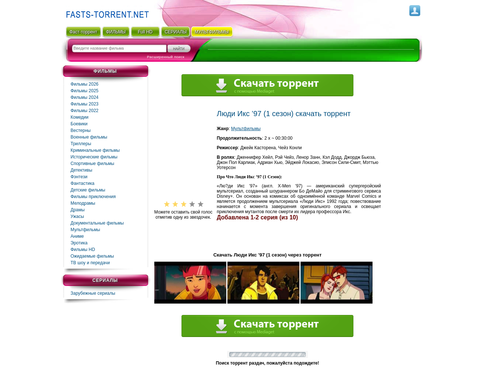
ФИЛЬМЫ (116, 32)
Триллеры (81, 143)
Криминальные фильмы (95, 150)
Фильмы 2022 (84, 110)
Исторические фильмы (94, 156)
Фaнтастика (82, 183)
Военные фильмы (89, 137)
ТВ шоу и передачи (90, 262)
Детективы (81, 170)
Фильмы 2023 (84, 104)
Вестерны (81, 130)
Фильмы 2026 (84, 84)
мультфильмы (212, 32)
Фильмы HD (83, 249)
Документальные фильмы (97, 223)
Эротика (79, 242)
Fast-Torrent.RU (106, 12)
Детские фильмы (88, 190)
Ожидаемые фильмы (92, 256)
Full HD (145, 32)
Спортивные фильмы (92, 163)
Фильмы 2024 (84, 97)
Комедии (80, 117)
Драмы (77, 209)
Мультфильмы (85, 229)
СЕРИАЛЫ (176, 32)
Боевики (79, 123)
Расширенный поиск (165, 57)
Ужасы (77, 216)
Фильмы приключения (93, 196)
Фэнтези (79, 176)
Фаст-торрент (83, 32)
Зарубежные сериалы (93, 293)
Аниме (77, 236)
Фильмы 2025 (84, 90)
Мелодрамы (83, 203)
